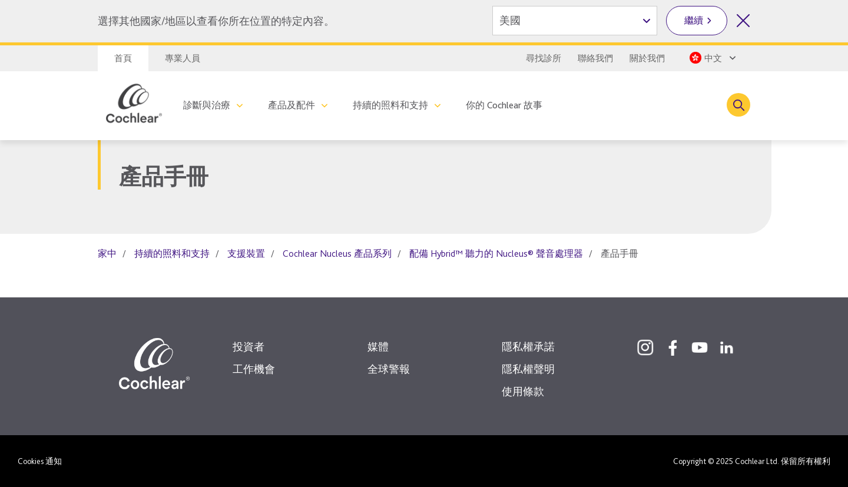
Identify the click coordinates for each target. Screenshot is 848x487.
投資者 (248, 346)
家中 (107, 253)
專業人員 (182, 58)
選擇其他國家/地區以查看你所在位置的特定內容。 (216, 21)
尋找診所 (543, 58)
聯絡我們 (595, 58)
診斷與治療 (206, 105)
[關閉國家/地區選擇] (743, 21)
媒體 (378, 346)
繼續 (693, 20)
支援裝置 (246, 253)
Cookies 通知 (40, 461)
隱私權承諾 (528, 346)
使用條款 (523, 391)
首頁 (123, 58)
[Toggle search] (738, 105)
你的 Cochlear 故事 (504, 105)
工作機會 (254, 369)
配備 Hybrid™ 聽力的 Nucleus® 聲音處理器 (496, 253)
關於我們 (647, 58)
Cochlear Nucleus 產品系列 (337, 253)
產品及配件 (291, 105)
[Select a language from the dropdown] (711, 57)
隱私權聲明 (528, 369)
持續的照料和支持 (390, 105)
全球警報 (388, 369)
